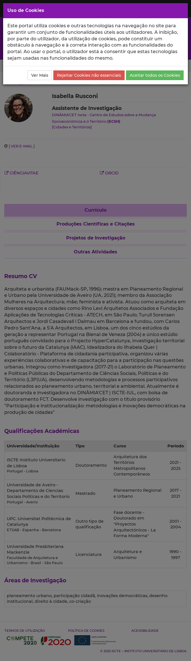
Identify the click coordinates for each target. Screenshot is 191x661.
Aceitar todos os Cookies (155, 75)
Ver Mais (39, 75)
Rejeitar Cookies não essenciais (89, 75)
